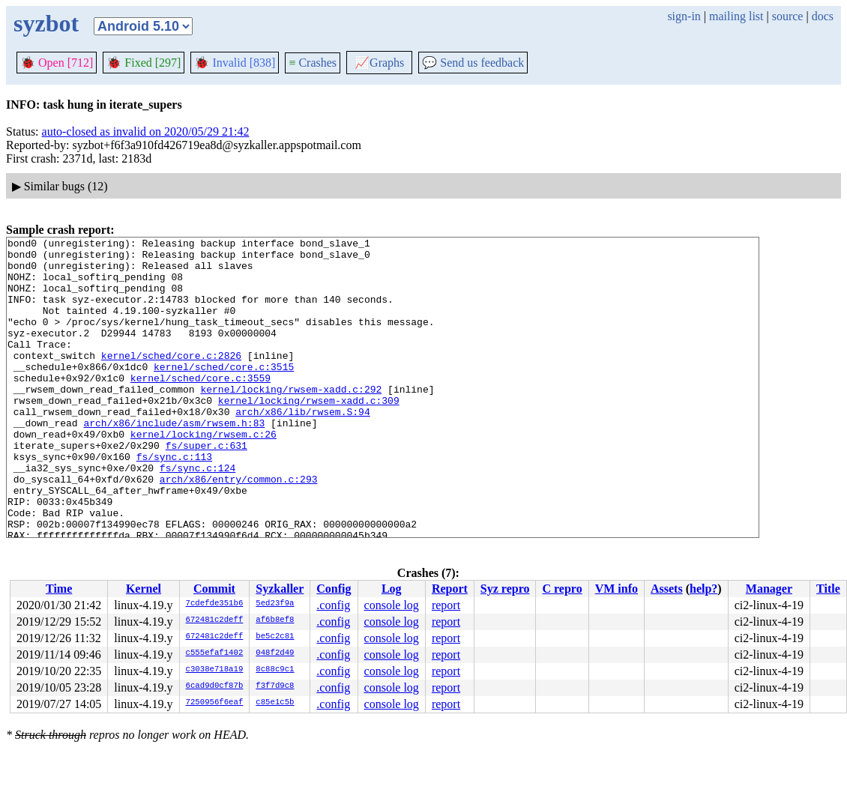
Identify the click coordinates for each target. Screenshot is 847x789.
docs (823, 16)
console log (391, 605)
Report (450, 588)
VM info (616, 588)
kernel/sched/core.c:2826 (171, 380)
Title (828, 588)
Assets (667, 588)
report (446, 605)
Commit (214, 588)
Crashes (313, 62)
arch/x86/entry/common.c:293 (239, 528)
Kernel (143, 588)
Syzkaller (280, 588)
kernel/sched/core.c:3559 (200, 407)
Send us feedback (473, 62)
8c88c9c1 (275, 670)
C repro (562, 588)
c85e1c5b (275, 703)
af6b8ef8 (275, 620)
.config (333, 605)
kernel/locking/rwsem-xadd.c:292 (291, 420)
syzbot (46, 23)
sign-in (683, 16)
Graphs (379, 62)
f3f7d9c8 (275, 686)
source (788, 16)
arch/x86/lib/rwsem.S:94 (302, 447)
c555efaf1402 (215, 653)
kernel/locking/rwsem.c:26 (203, 474)
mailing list (736, 16)
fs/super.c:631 (206, 488)
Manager (769, 588)
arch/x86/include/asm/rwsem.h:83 (174, 461)
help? (703, 588)
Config (333, 588)
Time (59, 588)
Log (392, 588)
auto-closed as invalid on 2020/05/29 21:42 (146, 131)
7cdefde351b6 (215, 604)
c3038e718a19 (215, 670)
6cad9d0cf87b (215, 686)
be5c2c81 (275, 637)
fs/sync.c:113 (174, 501)
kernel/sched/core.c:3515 (224, 393)
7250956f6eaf (215, 703)
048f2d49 (275, 653)
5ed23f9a (275, 604)
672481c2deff (215, 620)
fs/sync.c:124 (197, 515)
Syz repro (505, 588)
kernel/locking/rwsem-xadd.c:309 (309, 434)
